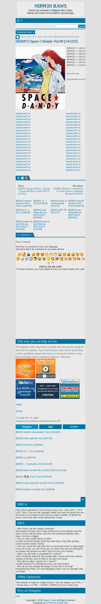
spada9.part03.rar (23, 119)
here (81, 79)
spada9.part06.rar (23, 128)
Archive (74, 426)
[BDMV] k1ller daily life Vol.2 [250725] (34, 438)
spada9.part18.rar (23, 161)
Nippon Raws (50, 6)
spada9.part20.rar (23, 167)
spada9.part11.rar (23, 142)
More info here (73, 74)
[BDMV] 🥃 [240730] (26, 457)
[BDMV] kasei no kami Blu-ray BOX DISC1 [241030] (24, 225)
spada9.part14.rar (23, 150)
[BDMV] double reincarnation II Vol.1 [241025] (38, 432)
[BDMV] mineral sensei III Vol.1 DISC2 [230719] (76, 203)
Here (18, 596)
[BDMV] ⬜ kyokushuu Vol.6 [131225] (34, 464)
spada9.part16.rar (23, 156)
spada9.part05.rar (23, 125)
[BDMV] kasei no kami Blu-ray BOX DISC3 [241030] (41, 225)
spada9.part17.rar (23, 159)
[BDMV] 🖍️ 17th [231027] (59, 211)
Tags (50, 426)
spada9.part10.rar (23, 139)
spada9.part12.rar (23, 145)
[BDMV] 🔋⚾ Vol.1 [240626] (23, 211)
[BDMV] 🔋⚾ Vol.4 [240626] (30, 451)
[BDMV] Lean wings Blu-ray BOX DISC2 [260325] (40, 214)
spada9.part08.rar (23, 133)
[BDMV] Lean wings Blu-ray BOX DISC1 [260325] (74, 214)
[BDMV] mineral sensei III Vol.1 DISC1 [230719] (24, 203)
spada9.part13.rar (23, 147)
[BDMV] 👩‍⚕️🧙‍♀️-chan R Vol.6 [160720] (34, 476)
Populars (27, 426)
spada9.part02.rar (23, 116)
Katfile (19, 404)
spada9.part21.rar (23, 170)
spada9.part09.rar (23, 136)
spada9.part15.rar (23, 153)
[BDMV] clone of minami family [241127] (59, 203)
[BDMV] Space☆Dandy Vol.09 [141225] (47, 41)
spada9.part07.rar (23, 130)
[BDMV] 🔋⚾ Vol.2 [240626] (40, 202)
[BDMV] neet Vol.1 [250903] (29, 445)
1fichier (19, 411)
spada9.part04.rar (23, 122)
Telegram (55, 10)
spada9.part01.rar (23, 113)
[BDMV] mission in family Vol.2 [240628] (35, 489)
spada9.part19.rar (23, 164)
